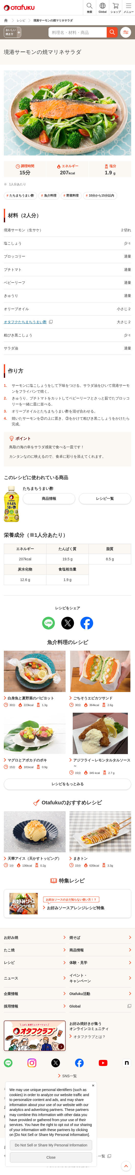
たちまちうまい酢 (21, 195)
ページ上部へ (126, 1166)
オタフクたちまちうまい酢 (25, 322)
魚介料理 (50, 195)
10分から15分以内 (101, 195)
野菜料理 (72, 195)
